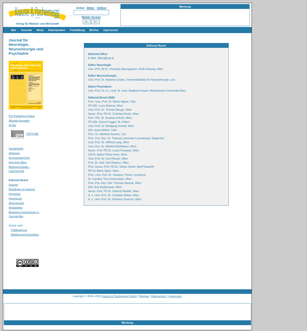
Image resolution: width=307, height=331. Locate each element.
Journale (26, 30)
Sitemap (144, 296)
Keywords (15, 193)
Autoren (13, 184)
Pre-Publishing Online (22, 116)
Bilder (91, 7)
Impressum (110, 30)
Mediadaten (16, 207)
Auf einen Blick (18, 162)
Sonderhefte (16, 148)
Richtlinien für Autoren (22, 189)
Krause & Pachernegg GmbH (119, 296)
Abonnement (16, 203)
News (40, 30)
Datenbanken (56, 30)
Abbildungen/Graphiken (25, 234)
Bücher (94, 30)
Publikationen (19, 230)
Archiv (12, 125)
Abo (13, 30)
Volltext (101, 7)
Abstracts (14, 153)
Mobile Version (91, 17)
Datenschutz (158, 296)
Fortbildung (77, 30)
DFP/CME (32, 133)
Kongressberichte (19, 157)
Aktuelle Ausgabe (19, 120)
